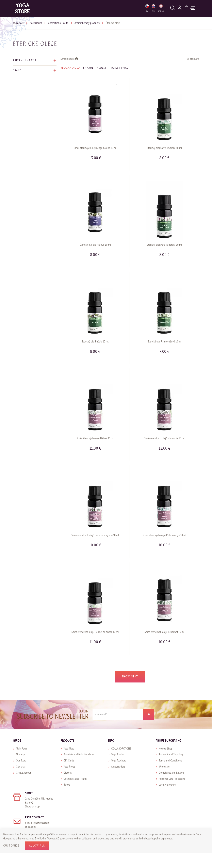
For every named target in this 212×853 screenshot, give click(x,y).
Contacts (21, 766)
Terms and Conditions (170, 760)
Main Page (21, 748)
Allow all (37, 845)
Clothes (68, 772)
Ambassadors (118, 766)
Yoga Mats (69, 748)
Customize (11, 845)
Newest (102, 67)
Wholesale (164, 766)
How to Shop (166, 748)
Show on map (32, 806)
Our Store (21, 760)
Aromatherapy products (87, 23)
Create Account (24, 772)
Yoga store (18, 23)
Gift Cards (69, 760)
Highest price (119, 67)
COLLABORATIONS (121, 748)
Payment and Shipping (171, 754)
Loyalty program (167, 784)
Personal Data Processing (172, 778)
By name (88, 67)
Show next (130, 676)
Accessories (36, 23)
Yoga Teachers (118, 760)
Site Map (20, 754)
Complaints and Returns (171, 772)
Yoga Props (69, 766)
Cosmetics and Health (75, 778)
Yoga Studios (118, 754)
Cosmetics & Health (58, 23)
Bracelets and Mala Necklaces (79, 754)
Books (67, 784)
